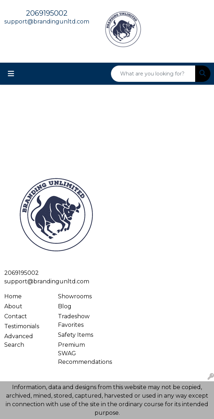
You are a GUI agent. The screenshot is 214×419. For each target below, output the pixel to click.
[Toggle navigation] (11, 74)
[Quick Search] (153, 74)
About (13, 306)
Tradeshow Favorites (74, 320)
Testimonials (21, 326)
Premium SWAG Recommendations (80, 353)
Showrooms (75, 296)
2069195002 (47, 13)
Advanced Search (18, 340)
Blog (64, 306)
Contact (15, 316)
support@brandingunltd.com (46, 21)
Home (13, 296)
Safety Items (75, 334)
